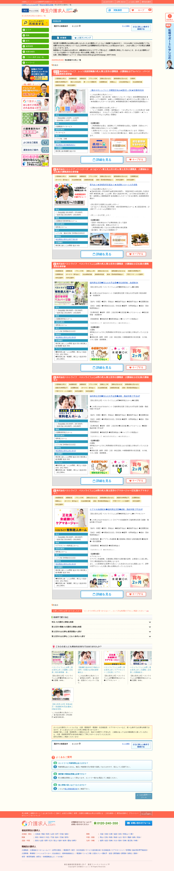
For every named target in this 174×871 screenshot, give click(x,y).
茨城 (61, 837)
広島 (106, 837)
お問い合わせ (121, 2)
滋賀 (115, 834)
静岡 (74, 841)
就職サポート (35, 813)
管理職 (128, 850)
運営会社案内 (146, 2)
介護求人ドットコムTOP (30, 5)
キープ (141, 10)
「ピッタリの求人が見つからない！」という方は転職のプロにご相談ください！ (114, 611)
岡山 (101, 837)
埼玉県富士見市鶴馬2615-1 (65, 145)
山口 (120, 837)
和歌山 (125, 834)
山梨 (41, 841)
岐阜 (64, 841)
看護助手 (67, 850)
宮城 (61, 834)
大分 (115, 841)
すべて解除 (126, 26)
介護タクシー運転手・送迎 (102, 853)
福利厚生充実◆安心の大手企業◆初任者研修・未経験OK (114, 283)
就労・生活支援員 (78, 850)
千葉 (52, 837)
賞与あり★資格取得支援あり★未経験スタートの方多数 (113, 185)
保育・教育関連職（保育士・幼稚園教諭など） (39, 857)
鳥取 (110, 837)
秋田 (47, 834)
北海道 (37, 834)
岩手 (57, 834)
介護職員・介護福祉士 (30, 850)
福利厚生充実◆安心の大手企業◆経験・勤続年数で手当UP (115, 396)
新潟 (36, 841)
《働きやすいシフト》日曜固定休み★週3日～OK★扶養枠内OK (117, 90)
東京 (36, 837)
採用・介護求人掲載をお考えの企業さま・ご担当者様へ (94, 813)
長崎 (110, 841)
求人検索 (25, 813)
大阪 (101, 834)
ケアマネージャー (118, 850)
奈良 (120, 834)
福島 (66, 834)
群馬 (66, 837)
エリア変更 (34, 10)
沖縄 (135, 841)
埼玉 (47, 837)
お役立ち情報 (67, 813)
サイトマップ (35, 816)
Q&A (58, 813)
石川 (50, 841)
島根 (115, 837)
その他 (59, 857)
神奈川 (42, 837)
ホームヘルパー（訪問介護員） (50, 850)
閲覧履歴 (115, 10)
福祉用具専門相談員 (139, 850)
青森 (43, 834)
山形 (52, 834)
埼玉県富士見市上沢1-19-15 (65, 337)
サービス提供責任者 (93, 850)
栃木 (57, 837)
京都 (106, 834)
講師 (135, 853)
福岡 (101, 841)
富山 (55, 841)
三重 (131, 834)
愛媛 (129, 837)
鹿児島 (130, 841)
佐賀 (106, 841)
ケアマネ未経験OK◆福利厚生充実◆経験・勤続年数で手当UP (116, 509)
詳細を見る (102, 160)
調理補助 (116, 853)
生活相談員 (106, 850)
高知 (138, 837)
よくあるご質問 (133, 2)
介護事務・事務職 (28, 853)
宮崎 (124, 841)
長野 (46, 841)
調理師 (123, 853)
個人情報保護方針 (71, 789)
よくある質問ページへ (144, 796)
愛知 (69, 841)
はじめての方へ (108, 2)
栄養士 (130, 853)
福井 (60, 841)
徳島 (134, 837)
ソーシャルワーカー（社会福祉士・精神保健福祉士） (55, 853)
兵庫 (110, 834)
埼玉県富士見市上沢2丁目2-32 (66, 239)
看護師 (79, 853)
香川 (124, 837)
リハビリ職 (87, 853)
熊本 (120, 841)
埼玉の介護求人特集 (46, 5)
